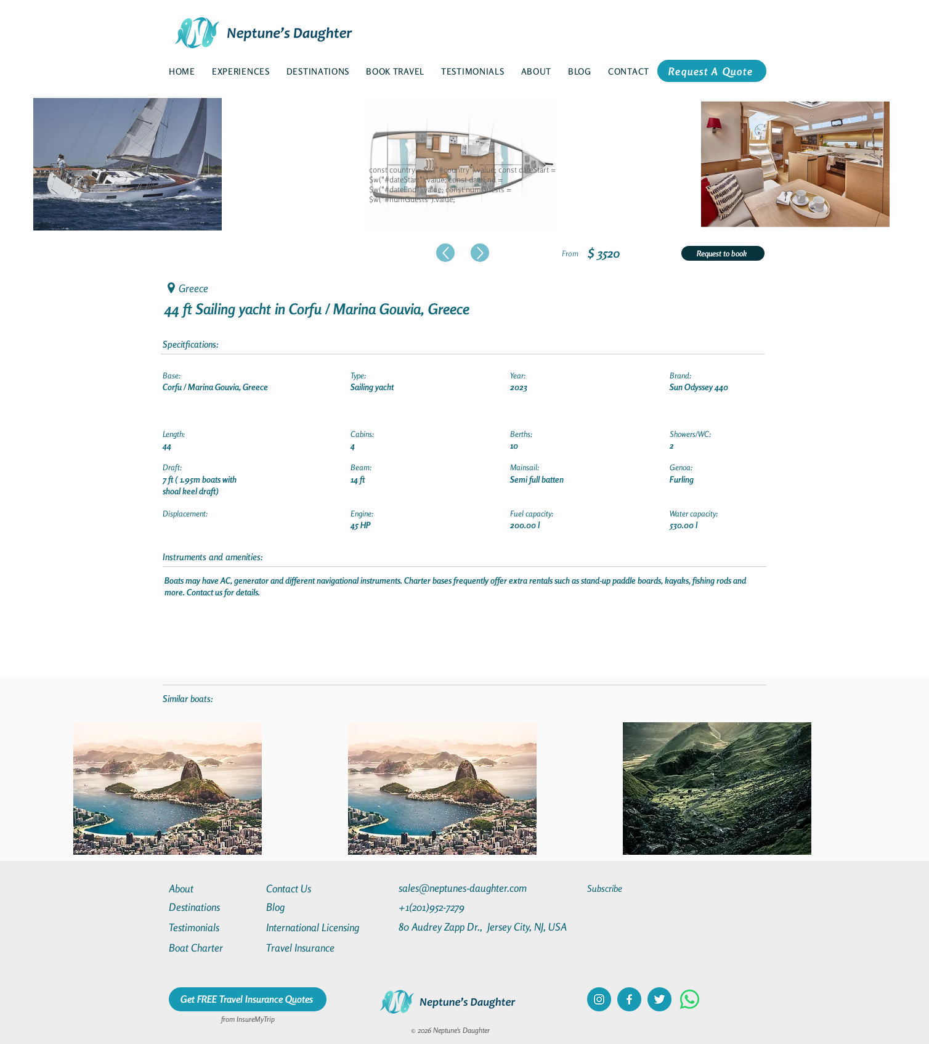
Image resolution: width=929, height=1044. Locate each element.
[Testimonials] (213, 927)
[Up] (445, 252)
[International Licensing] (321, 927)
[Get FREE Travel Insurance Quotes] (248, 999)
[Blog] (310, 907)
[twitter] (659, 999)
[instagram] (599, 999)
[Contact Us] (310, 888)
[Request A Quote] (711, 71)
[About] (213, 888)
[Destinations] (213, 907)
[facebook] (629, 999)
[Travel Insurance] (310, 947)
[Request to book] (723, 253)
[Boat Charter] (213, 947)
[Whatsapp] (690, 999)
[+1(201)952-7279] (456, 907)
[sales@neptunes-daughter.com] (465, 887)
